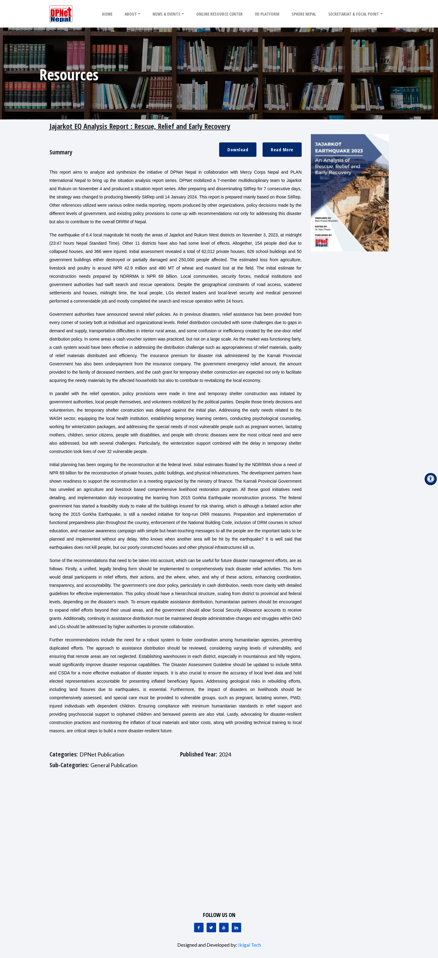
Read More (282, 149)
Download (237, 149)
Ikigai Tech (249, 945)
